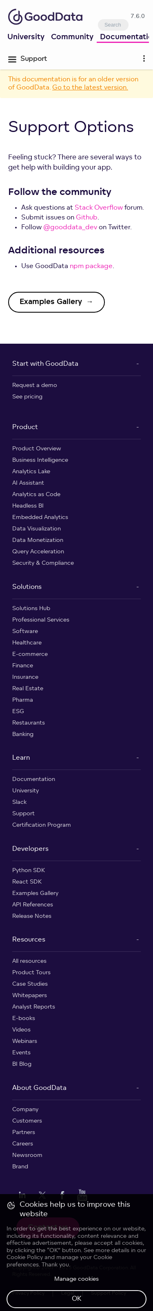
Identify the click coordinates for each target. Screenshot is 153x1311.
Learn (21, 758)
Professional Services (40, 620)
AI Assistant (28, 483)
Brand (20, 1167)
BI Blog (21, 1064)
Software (25, 632)
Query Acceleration (38, 552)
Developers (30, 849)
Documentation (33, 779)
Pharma (22, 700)
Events (21, 1053)
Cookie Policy (25, 1294)
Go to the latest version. (90, 88)
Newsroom (27, 1155)
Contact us (48, 1228)
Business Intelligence (40, 460)
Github (87, 218)
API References (32, 905)
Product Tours (31, 973)
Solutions (27, 587)
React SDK (27, 882)
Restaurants (28, 723)
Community (72, 37)
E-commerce (30, 654)
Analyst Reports (33, 1007)
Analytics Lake (31, 472)
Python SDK (28, 871)
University (25, 37)
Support (23, 814)
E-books (23, 1019)
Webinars (24, 1041)
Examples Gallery (35, 893)
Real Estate (27, 689)
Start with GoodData (45, 364)
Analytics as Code (36, 495)
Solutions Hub (31, 609)
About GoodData (39, 1088)
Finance (22, 666)
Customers (27, 1121)
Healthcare (27, 643)
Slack (19, 802)
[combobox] (113, 25)
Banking (22, 735)
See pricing (27, 397)
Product (25, 427)
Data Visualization (36, 529)
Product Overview (36, 449)
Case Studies (30, 984)
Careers (22, 1144)
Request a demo (34, 386)
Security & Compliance (43, 563)
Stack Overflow (99, 208)
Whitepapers (29, 996)
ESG (18, 712)
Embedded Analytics (40, 518)
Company (25, 1110)
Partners (23, 1133)
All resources (29, 961)
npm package (91, 266)
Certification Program (41, 825)
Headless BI (28, 506)
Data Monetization (37, 540)
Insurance (25, 677)
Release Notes (31, 916)
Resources (28, 940)
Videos (21, 1030)
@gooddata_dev (70, 227)
